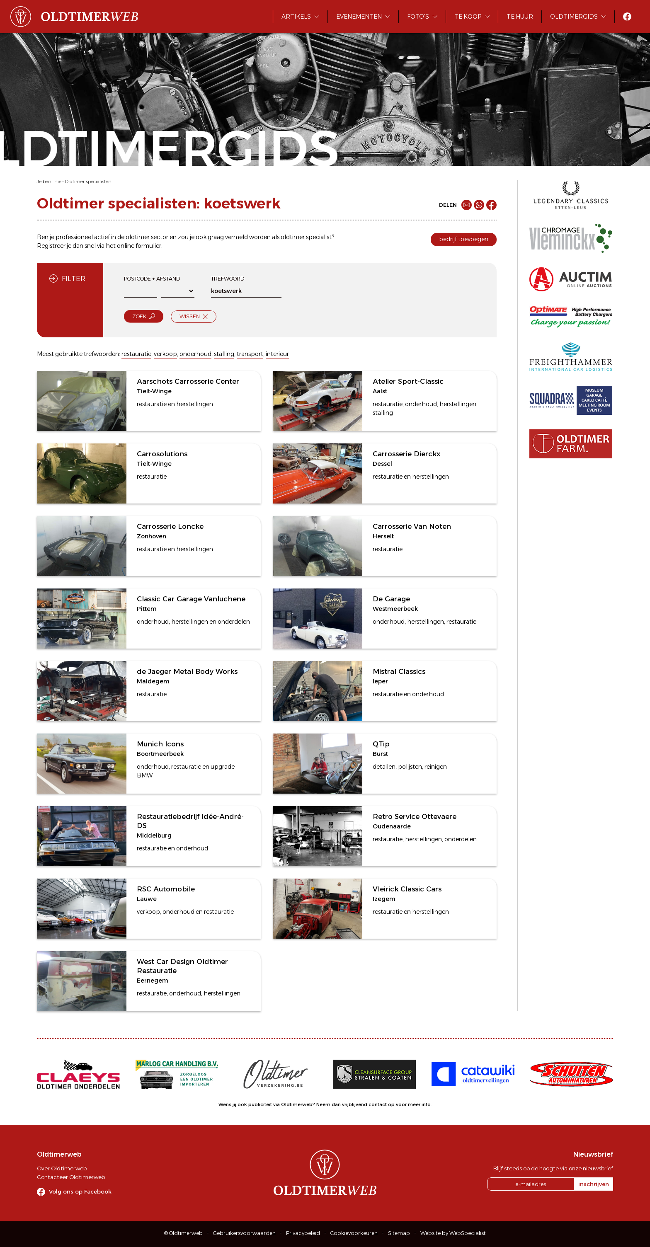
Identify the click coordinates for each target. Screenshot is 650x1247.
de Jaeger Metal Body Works (187, 671)
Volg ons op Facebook (80, 1191)
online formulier (139, 245)
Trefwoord (227, 279)
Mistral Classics (399, 671)
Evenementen (359, 16)
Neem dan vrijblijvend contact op (355, 1104)
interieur (277, 354)
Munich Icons (160, 744)
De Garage (391, 599)
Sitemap (399, 1233)
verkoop (165, 354)
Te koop (467, 16)
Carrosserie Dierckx (406, 454)
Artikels (296, 16)
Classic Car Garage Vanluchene (191, 599)
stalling (224, 354)
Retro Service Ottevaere (414, 816)
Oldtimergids (574, 16)
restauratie (136, 354)
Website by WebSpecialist (453, 1233)
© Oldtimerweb (183, 1233)
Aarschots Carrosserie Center (188, 381)
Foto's (418, 16)
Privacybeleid (303, 1233)
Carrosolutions (162, 454)
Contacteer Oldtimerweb (71, 1177)
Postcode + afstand (152, 279)
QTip (381, 744)
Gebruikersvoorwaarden (244, 1233)
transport (250, 354)
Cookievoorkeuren (354, 1233)
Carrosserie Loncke (170, 526)
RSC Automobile (166, 889)
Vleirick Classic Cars (407, 889)
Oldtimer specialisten (88, 181)
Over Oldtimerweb (62, 1168)
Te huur (520, 16)
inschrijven (593, 1184)
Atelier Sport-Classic (408, 381)
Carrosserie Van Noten (412, 526)
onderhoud (195, 354)
